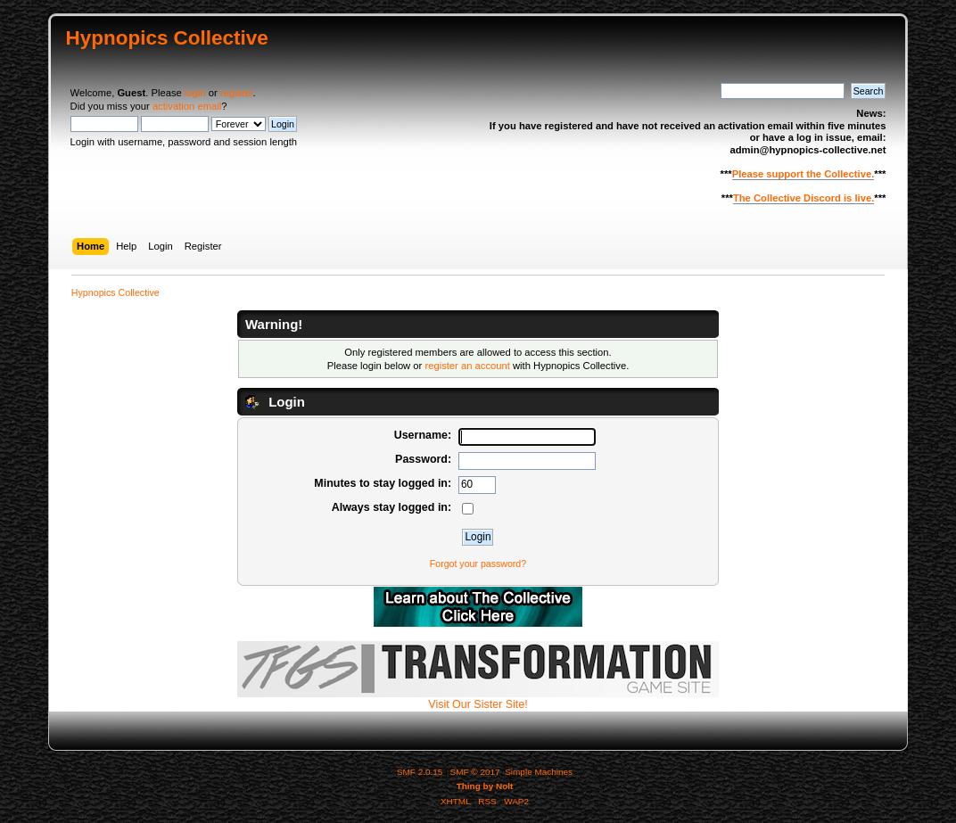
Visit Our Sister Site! (478, 699)
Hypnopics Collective (167, 38)
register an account (466, 365)
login (195, 92)
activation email (186, 106)
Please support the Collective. (803, 174)
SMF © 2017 (475, 772)
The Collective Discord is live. (803, 198)
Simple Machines (539, 772)
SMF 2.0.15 (420, 772)
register (236, 92)
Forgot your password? (478, 563)
